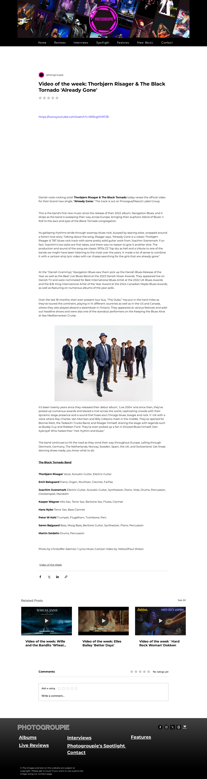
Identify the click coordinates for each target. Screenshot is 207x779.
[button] (60, 42)
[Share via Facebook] (40, 576)
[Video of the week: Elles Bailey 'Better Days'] (103, 621)
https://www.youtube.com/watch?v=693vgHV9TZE (74, 116)
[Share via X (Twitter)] (49, 576)
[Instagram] (166, 727)
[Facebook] (160, 727)
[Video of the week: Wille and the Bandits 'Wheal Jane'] (46, 621)
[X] (172, 727)
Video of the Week (50, 564)
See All (182, 600)
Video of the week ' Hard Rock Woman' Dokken (159, 643)
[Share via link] (66, 576)
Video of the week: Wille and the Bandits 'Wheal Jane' (45, 643)
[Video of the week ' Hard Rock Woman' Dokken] (160, 621)
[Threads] (178, 727)
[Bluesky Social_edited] (185, 727)
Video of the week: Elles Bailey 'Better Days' (101, 643)
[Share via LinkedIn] (57, 576)
